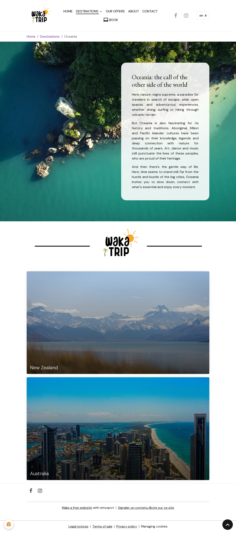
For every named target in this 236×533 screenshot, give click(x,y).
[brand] (39, 16)
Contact (150, 11)
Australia (39, 475)
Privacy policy (126, 527)
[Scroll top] (227, 524)
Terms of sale (102, 527)
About (133, 11)
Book (111, 20)
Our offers (115, 11)
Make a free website (77, 508)
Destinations (88, 11)
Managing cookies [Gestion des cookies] (155, 527)
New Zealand (44, 368)
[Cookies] (9, 524)
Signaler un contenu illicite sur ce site (146, 508)
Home (68, 11)
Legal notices (77, 527)
